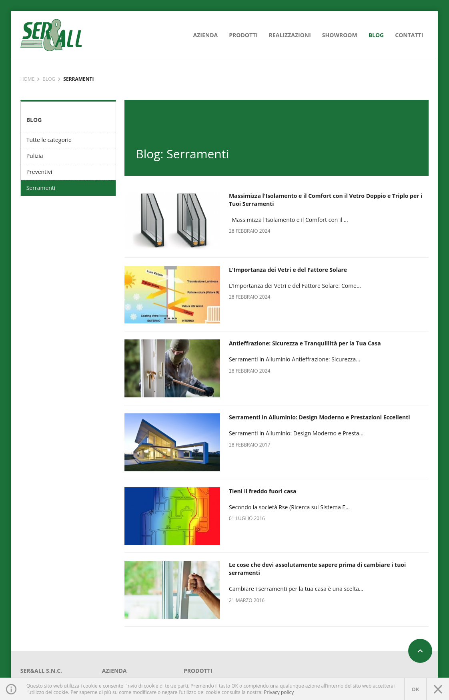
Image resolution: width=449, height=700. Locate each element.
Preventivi (39, 171)
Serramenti (41, 187)
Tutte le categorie (49, 140)
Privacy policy (279, 692)
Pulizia (34, 156)
